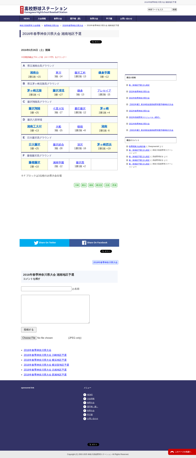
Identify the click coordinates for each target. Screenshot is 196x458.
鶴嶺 (80, 126)
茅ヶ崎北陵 (34, 90)
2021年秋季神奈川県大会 (139, 124)
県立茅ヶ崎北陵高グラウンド (41, 83)
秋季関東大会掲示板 (137, 146)
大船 (58, 126)
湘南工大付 (34, 126)
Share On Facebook (94, 243)
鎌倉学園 (104, 72)
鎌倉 (80, 90)
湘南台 (34, 72)
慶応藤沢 (80, 108)
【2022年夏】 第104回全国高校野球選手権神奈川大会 (151, 104)
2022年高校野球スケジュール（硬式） (145, 117)
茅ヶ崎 (104, 108)
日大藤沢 (34, 144)
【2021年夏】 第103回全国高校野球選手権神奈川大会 (151, 130)
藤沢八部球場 (32, 119)
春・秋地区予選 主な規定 (139, 85)
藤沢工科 (80, 72)
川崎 (77, 185)
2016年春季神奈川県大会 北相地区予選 (45, 369)
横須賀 (99, 185)
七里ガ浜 (58, 108)
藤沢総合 (58, 144)
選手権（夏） (76, 18)
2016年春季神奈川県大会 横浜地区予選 (45, 360)
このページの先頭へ (183, 452)
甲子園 (109, 18)
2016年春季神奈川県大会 (105, 262)
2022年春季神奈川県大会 (139, 111)
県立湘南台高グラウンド (38, 65)
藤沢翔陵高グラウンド (37, 101)
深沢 (80, 144)
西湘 (114, 185)
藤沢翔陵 (34, 108)
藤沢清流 (58, 90)
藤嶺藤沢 (34, 162)
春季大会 (58, 18)
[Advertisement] (45, 217)
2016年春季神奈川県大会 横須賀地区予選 (46, 365)
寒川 (58, 72)
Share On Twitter (44, 243)
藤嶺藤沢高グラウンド (37, 155)
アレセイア (104, 90)
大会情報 (42, 18)
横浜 (84, 185)
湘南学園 (58, 162)
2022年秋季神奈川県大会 (139, 98)
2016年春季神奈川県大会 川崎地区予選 (45, 355)
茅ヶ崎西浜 (104, 144)
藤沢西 (80, 162)
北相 (107, 185)
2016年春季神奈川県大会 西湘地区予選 (45, 374)
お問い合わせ (126, 18)
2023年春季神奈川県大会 (139, 91)
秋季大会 (94, 18)
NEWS (27, 18)
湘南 (104, 126)
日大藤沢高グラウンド (37, 137)
